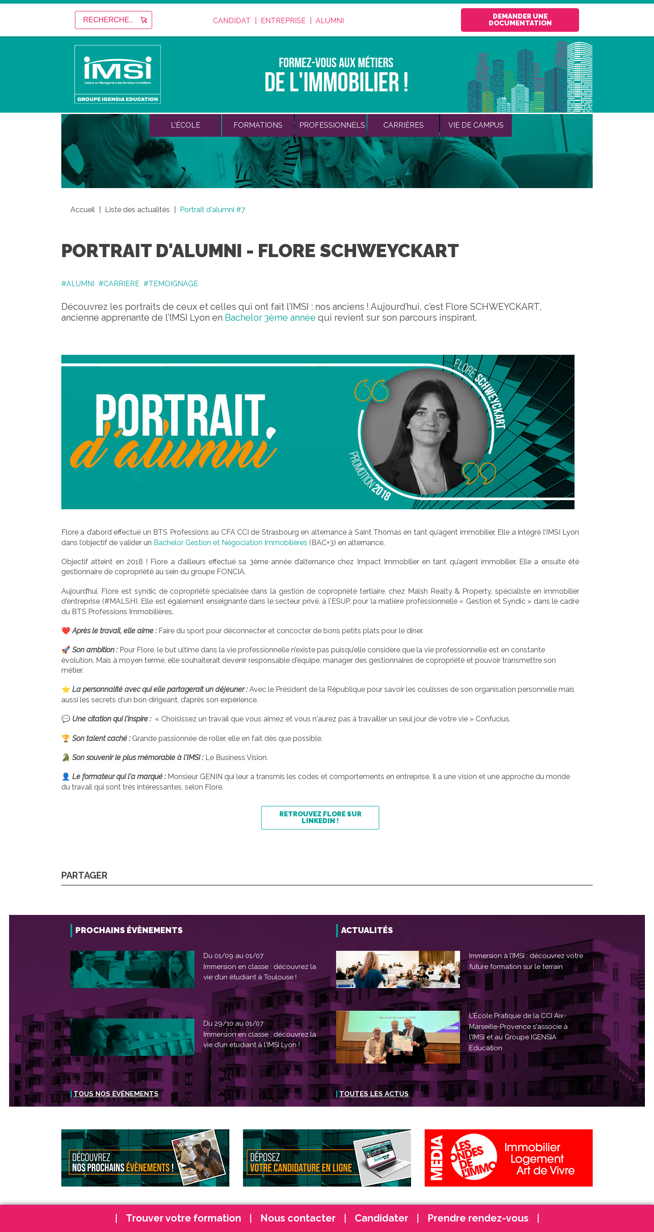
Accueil (82, 209)
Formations (257, 125)
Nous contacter (298, 1218)
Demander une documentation (520, 19)
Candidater (381, 1218)
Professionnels (332, 125)
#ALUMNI (77, 283)
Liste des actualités (138, 209)
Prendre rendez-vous (478, 1218)
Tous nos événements (116, 1094)
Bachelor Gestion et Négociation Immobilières (230, 542)
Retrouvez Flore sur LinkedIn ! (320, 817)
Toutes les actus (374, 1094)
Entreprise (283, 21)
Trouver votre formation (183, 1218)
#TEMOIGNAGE (171, 283)
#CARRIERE (119, 283)
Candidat (232, 21)
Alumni (330, 21)
